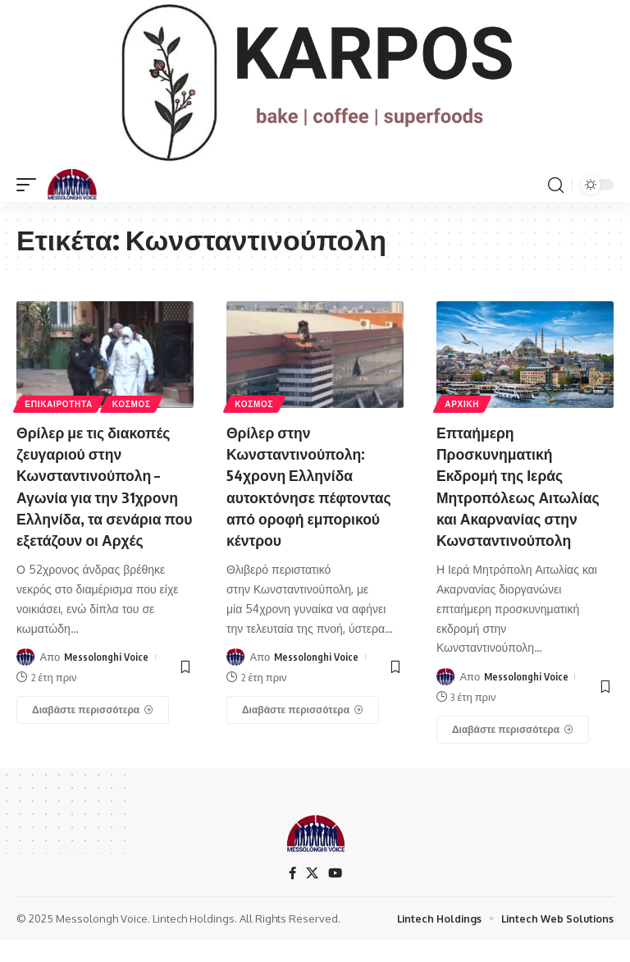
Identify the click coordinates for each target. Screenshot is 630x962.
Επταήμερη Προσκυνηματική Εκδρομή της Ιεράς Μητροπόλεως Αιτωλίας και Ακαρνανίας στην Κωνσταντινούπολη (513, 495)
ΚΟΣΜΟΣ (135, 403)
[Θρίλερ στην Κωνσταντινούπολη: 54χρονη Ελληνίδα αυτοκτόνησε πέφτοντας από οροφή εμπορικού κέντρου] (302, 709)
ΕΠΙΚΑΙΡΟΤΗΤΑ (60, 403)
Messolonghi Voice (107, 677)
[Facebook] (291, 894)
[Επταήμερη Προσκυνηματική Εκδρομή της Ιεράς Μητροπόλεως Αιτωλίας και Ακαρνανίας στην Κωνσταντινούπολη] (512, 750)
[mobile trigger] (30, 184)
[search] (555, 185)
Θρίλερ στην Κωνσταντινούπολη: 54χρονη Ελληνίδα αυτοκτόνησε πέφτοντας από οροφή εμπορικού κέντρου (313, 484)
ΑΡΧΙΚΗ (463, 403)
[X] (311, 894)
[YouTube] (335, 894)
